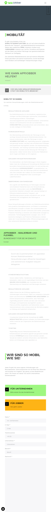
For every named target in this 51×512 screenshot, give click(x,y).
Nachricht (8, 456)
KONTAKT (48, 10)
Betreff (8, 449)
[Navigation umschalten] (46, 2)
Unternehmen (10, 441)
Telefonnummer (10, 433)
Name (7, 417)
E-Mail (7, 425)
